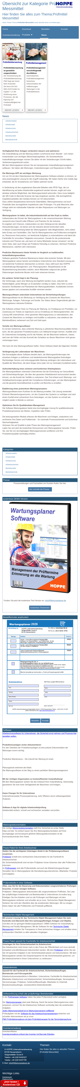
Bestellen (45, 29)
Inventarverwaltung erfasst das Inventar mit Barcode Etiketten (28, 1034)
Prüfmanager (10, 868)
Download (26, 29)
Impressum (7, 1077)
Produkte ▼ (27, 35)
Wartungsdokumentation (22, 828)
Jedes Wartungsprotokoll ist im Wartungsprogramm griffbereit (28, 1011)
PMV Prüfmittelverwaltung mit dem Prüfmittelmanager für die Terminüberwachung (36, 1019)
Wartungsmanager (14, 1002)
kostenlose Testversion (40, 608)
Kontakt (64, 29)
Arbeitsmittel (10, 125)
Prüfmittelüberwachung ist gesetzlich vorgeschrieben (13, 70)
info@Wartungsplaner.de (55, 601)
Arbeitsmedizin (11, 121)
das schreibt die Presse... (40, 489)
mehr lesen (12, 110)
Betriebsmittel (10, 136)
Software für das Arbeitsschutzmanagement (39, 1014)
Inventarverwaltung (11, 35)
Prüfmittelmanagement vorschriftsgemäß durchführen (36, 70)
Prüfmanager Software (17, 997)
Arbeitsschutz (10, 128)
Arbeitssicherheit (11, 132)
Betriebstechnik (11, 140)
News (44, 35)
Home (5, 29)
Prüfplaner (6, 857)
